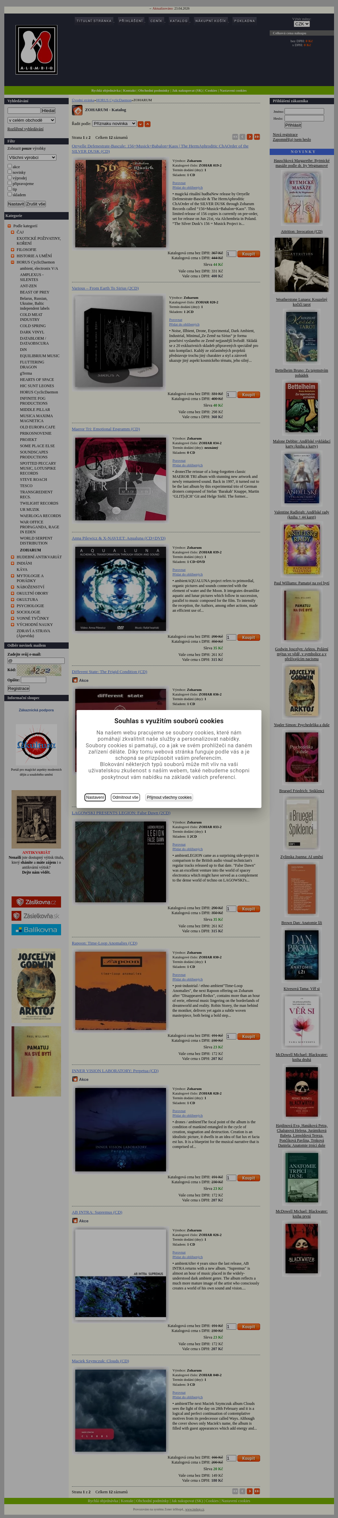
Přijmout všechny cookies (169, 797)
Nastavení (95, 797)
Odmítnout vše (125, 797)
